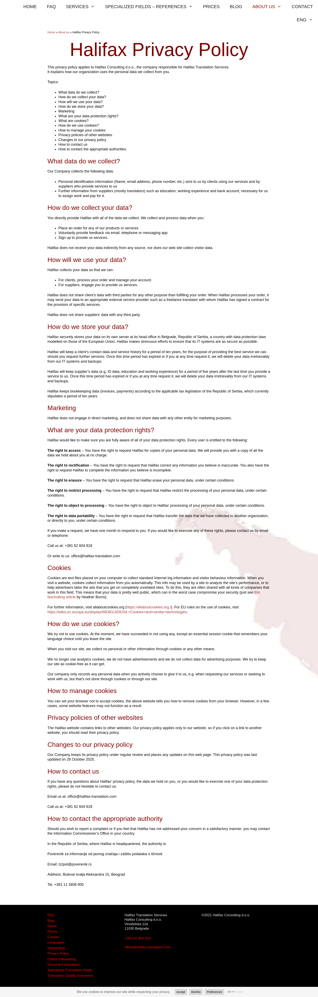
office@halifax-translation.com (148, 947)
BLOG (236, 6)
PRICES (211, 6)
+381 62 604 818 (137, 938)
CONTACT (302, 6)
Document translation (63, 965)
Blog (50, 921)
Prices (52, 931)
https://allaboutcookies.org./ (149, 607)
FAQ (51, 6)
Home (51, 32)
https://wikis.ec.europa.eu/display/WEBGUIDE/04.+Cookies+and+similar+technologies (117, 612)
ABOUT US (269, 6)
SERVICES (83, 6)
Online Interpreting (61, 959)
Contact (53, 937)
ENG (307, 19)
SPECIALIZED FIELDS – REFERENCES (151, 6)
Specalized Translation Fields (69, 970)
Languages (55, 942)
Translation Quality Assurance (70, 976)
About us (63, 32)
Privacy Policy (58, 953)
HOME (30, 6)
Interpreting (56, 948)
